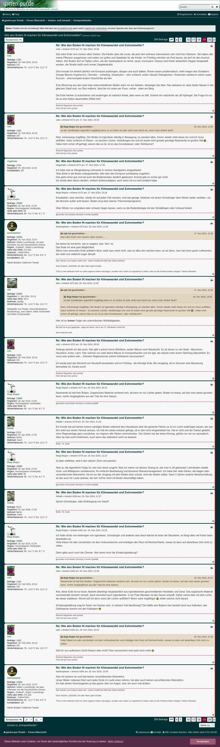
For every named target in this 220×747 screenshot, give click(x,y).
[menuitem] (15, 14)
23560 (19, 203)
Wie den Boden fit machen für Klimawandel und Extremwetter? (43, 35)
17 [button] (193, 39)
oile (9, 290)
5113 (18, 432)
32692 (19, 294)
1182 (18, 59)
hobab (10, 428)
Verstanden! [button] (203, 741)
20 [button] (209, 39)
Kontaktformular (65, 28)
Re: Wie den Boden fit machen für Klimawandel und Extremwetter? (100, 45)
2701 (18, 165)
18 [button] (199, 39)
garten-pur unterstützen (96, 28)
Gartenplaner (13, 233)
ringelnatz (12, 161)
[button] (171, 40)
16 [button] (188, 39)
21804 (19, 237)
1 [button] (180, 39)
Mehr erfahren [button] (115, 741)
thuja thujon (69, 127)
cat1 (9, 55)
